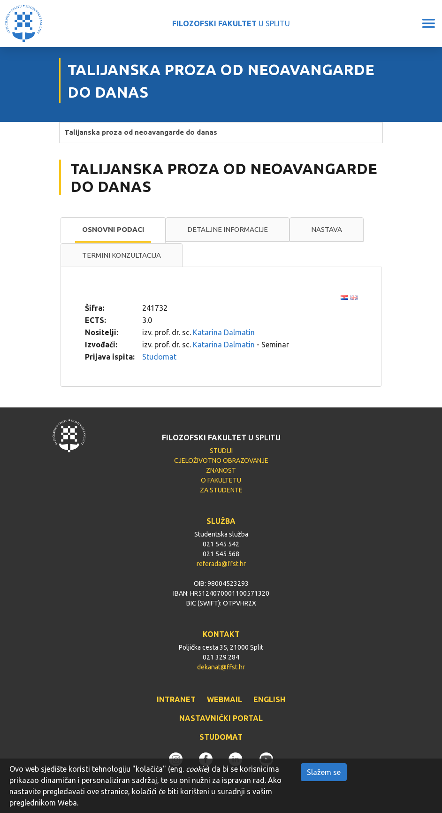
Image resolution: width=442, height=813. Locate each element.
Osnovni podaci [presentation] (113, 229)
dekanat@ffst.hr (221, 667)
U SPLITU (231, 23)
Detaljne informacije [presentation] (227, 229)
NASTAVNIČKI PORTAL (221, 718)
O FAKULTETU (221, 480)
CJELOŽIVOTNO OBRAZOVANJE (221, 460)
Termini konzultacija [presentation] (121, 255)
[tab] (113, 230)
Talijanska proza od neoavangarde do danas (140, 132)
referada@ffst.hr (221, 564)
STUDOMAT (221, 737)
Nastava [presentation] (326, 229)
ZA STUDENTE (221, 490)
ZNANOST (221, 470)
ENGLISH (269, 699)
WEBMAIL (224, 699)
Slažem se (324, 772)
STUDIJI (221, 450)
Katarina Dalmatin (224, 332)
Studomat (159, 357)
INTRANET (176, 699)
